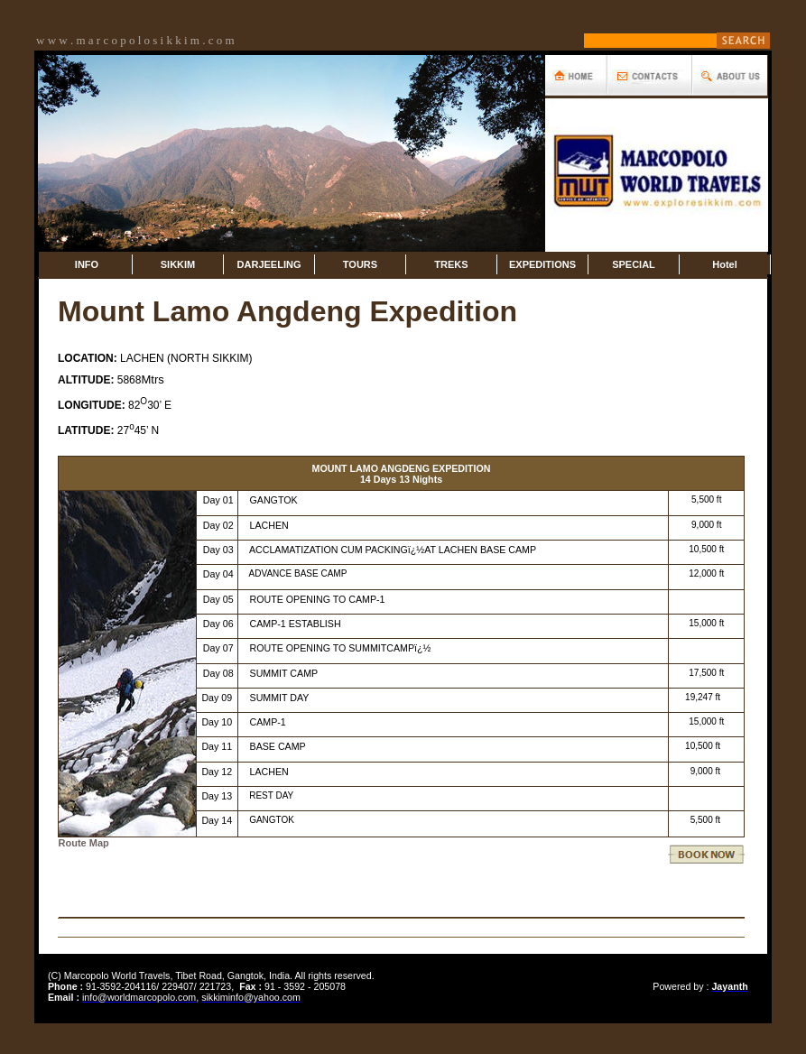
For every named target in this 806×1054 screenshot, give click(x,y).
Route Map (84, 842)
